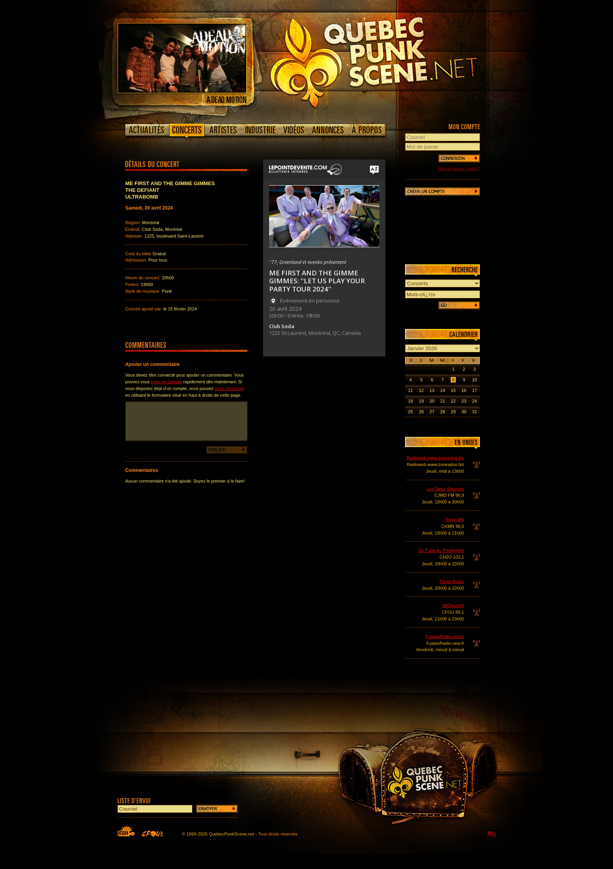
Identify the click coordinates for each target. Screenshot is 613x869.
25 (410, 411)
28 (442, 411)
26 (421, 411)
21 (442, 401)
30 (463, 411)
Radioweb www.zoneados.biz (435, 457)
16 (463, 390)
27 (431, 411)
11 (410, 390)
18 (410, 401)
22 (453, 401)
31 (474, 411)
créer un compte (166, 381)
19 (421, 401)
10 (474, 379)
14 (442, 390)
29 (453, 411)
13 (431, 390)
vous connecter (229, 388)
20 (431, 401)
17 (474, 390)
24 (474, 401)
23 (463, 401)
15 (453, 390)
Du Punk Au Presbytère (441, 550)
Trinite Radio (451, 581)
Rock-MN (455, 519)
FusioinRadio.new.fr (444, 636)
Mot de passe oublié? (459, 168)
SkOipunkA (453, 605)
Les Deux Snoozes (445, 488)
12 (421, 390)
